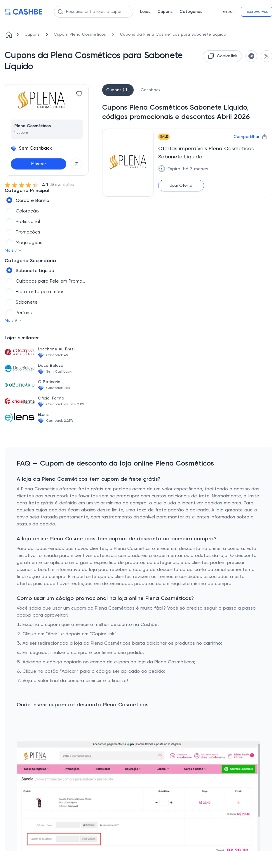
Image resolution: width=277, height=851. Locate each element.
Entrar (228, 12)
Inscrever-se (257, 12)
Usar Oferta (181, 186)
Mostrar (38, 164)
